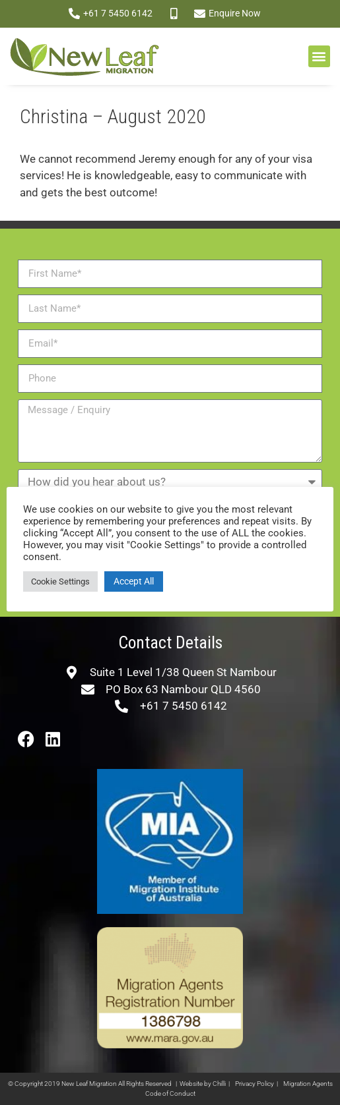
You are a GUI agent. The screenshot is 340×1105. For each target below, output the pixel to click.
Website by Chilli (203, 1083)
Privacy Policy (254, 1083)
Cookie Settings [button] (60, 581)
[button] (319, 56)
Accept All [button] (134, 581)
